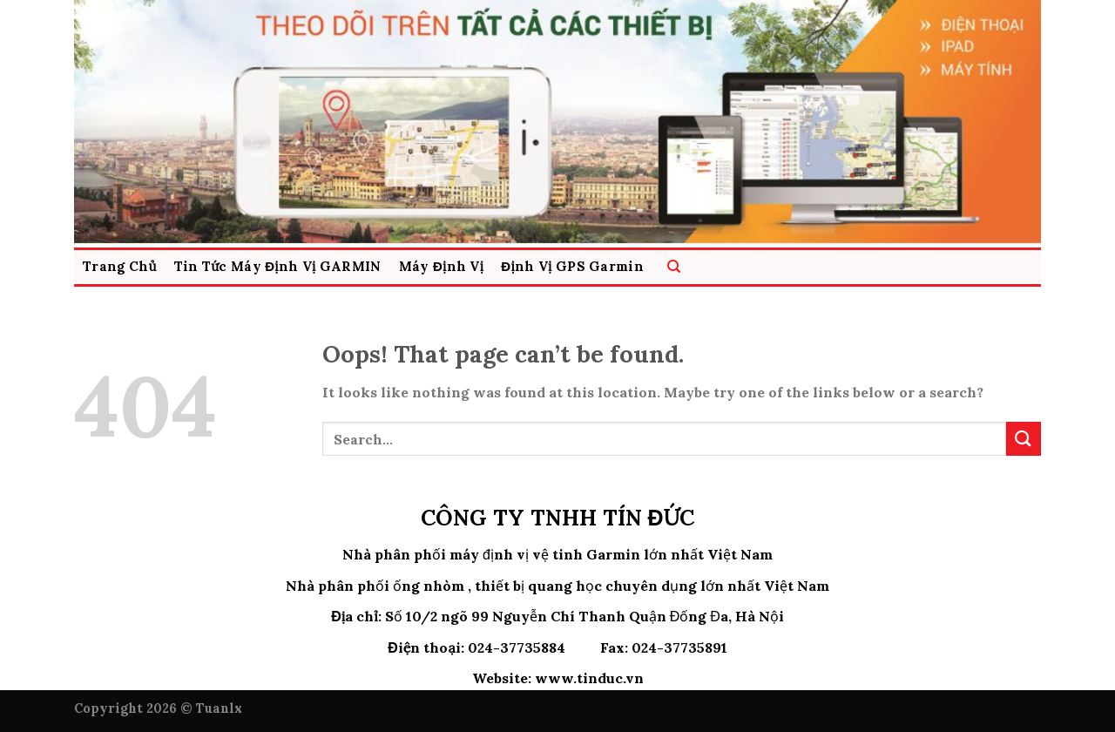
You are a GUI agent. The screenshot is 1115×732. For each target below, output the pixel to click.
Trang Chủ (120, 266)
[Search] (674, 267)
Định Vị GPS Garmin (572, 266)
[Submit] (1023, 439)
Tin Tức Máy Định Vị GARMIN (278, 266)
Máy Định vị (441, 266)
